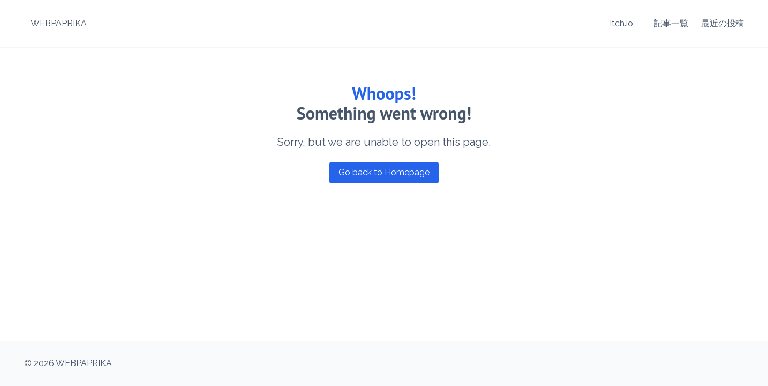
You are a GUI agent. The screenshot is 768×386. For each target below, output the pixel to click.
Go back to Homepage (384, 172)
